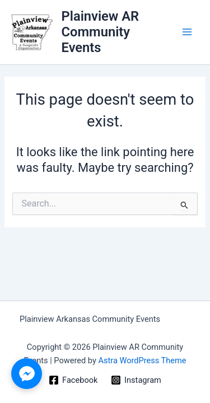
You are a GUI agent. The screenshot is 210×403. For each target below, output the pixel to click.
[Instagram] (136, 380)
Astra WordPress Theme (142, 360)
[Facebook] (73, 380)
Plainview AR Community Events (100, 32)
